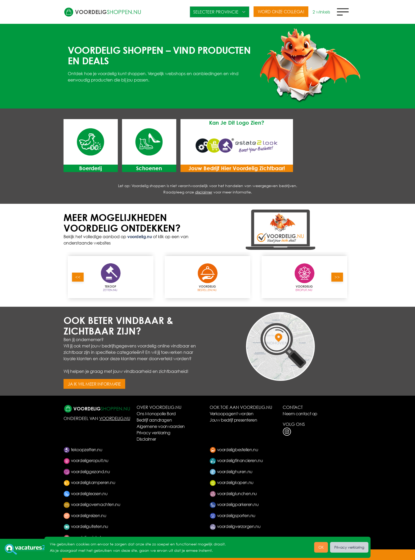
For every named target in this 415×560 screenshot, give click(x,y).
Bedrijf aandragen (154, 420)
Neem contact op (300, 413)
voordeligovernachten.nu (92, 504)
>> (337, 277)
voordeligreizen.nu (85, 515)
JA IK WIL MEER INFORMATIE (94, 384)
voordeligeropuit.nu (86, 460)
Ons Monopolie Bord (156, 413)
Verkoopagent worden (231, 413)
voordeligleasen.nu (85, 493)
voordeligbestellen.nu (234, 449)
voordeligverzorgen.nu (235, 526)
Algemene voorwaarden (161, 426)
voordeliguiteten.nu (86, 526)
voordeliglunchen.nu (233, 493)
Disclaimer (146, 439)
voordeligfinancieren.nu (236, 460)
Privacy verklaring (153, 432)
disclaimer (203, 192)
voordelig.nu (139, 236)
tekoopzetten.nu (83, 449)
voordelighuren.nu (231, 471)
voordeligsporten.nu (232, 515)
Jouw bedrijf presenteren (233, 420)
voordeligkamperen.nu (89, 482)
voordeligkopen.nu (232, 482)
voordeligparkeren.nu (234, 504)
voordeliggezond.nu (87, 471)
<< (77, 277)
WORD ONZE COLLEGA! (281, 11)
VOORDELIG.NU (114, 418)
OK (321, 547)
